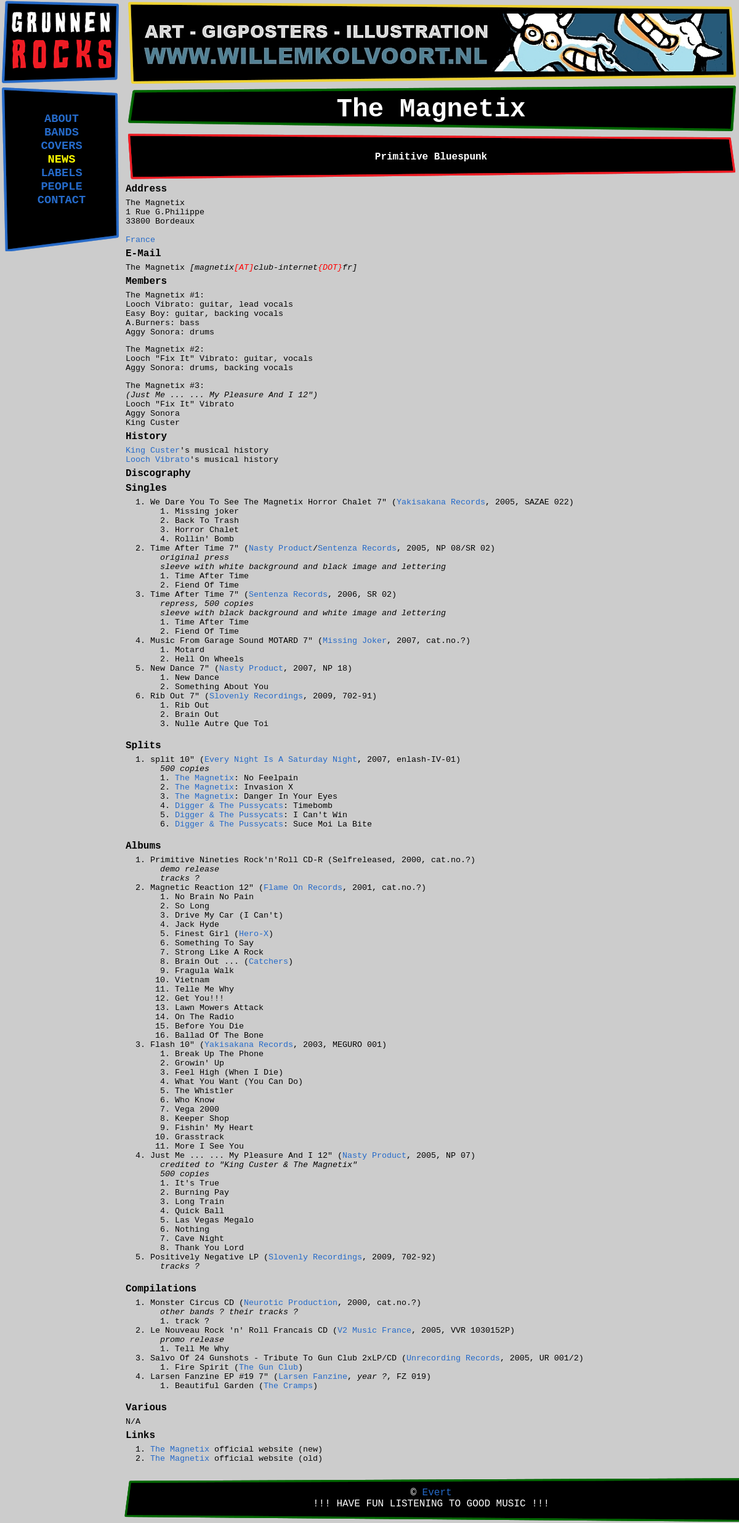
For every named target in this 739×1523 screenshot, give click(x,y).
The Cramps (288, 1386)
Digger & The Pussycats (229, 805)
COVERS (61, 146)
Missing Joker (355, 640)
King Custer (153, 450)
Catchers (268, 961)
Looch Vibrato (158, 459)
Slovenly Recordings (256, 696)
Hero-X (254, 934)
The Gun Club (268, 1367)
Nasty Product (281, 548)
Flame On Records (303, 887)
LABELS (61, 173)
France (140, 239)
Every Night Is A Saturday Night (280, 759)
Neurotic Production (290, 1302)
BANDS (61, 132)
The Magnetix (204, 778)
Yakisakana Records (441, 502)
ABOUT (61, 119)
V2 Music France (374, 1330)
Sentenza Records (357, 548)
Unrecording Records (453, 1358)
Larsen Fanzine (312, 1376)
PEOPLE (61, 186)
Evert (437, 1492)
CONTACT (62, 200)
